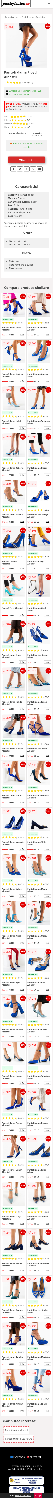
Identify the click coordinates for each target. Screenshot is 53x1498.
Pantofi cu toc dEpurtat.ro (34, 17)
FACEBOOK (17, 1457)
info (22, 334)
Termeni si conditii (20, 1466)
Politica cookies (35, 1469)
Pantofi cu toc (11, 17)
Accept (38, 1495)
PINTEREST (34, 1457)
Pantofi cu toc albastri (16, 1430)
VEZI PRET (26, 159)
